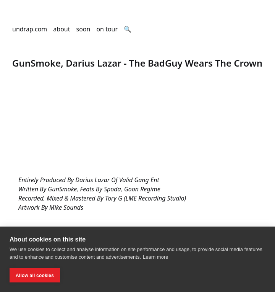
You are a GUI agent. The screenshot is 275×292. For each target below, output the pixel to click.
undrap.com (29, 29)
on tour (107, 29)
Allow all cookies (35, 275)
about (61, 29)
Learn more (155, 257)
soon (83, 29)
